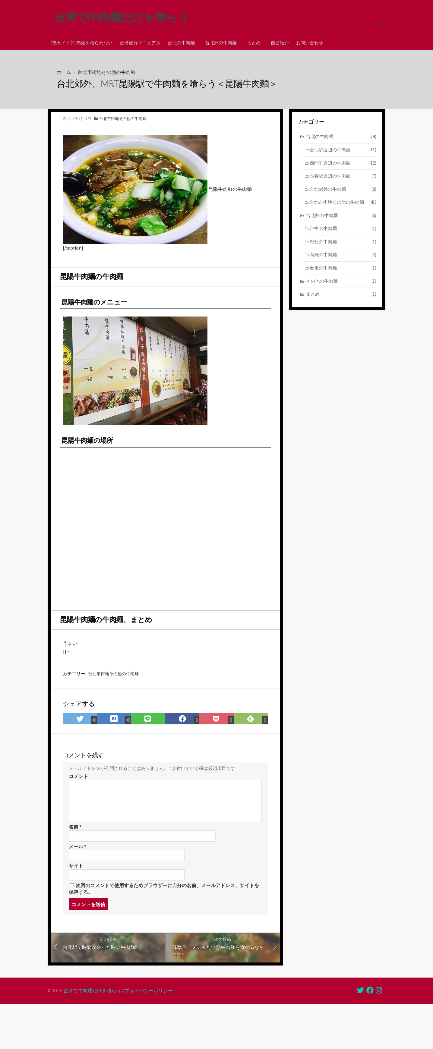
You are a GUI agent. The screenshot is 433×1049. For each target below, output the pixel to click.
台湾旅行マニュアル (140, 42)
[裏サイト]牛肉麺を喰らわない (81, 42)
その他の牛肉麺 (341, 281)
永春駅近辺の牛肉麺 (343, 176)
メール (77, 854)
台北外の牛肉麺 (220, 42)
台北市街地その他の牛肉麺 (106, 72)
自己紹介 (277, 42)
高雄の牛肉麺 (343, 255)
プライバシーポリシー (149, 999)
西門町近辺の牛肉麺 (343, 163)
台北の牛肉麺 (181, 42)
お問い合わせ (307, 42)
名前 (75, 834)
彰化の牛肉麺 (343, 242)
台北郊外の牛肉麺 (343, 190)
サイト (76, 874)
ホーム (64, 72)
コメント (78, 783)
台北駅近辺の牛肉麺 (343, 150)
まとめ (252, 42)
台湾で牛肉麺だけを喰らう (93, 999)
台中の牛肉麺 (343, 229)
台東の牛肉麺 (343, 268)
